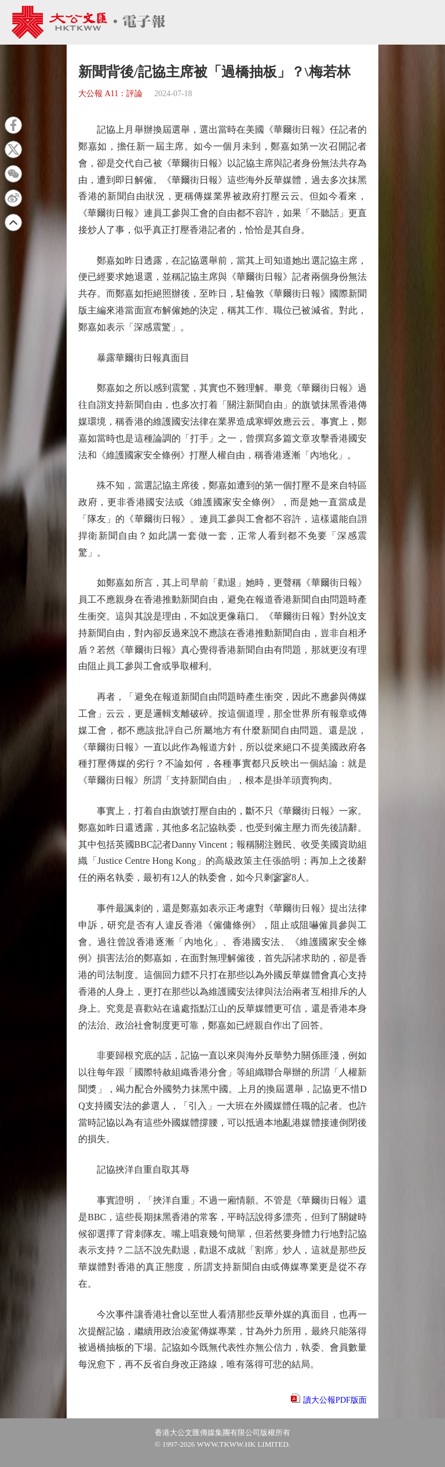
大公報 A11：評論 (110, 93)
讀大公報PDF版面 (335, 1400)
